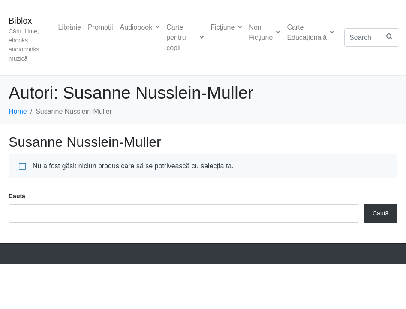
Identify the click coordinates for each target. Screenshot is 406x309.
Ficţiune (226, 27)
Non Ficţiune (264, 32)
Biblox (20, 20)
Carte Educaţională (310, 32)
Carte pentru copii (185, 38)
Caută (17, 196)
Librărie (69, 27)
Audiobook (140, 27)
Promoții (100, 27)
